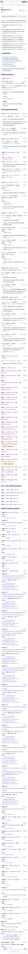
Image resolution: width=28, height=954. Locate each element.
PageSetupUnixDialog (9, 444)
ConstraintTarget (11, 382)
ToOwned (11, 865)
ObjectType (13, 268)
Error (6, 939)
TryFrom (14, 879)
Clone (8, 113)
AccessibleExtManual (9, 522)
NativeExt (12, 831)
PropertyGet (12, 849)
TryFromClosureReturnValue (12, 889)
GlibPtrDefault (7, 578)
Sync (7, 498)
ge (5, 343)
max (5, 227)
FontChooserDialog (8, 434)
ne (5, 285)
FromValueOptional (8, 931)
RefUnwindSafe (10, 493)
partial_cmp (8, 302)
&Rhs (3, 286)
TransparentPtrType (11, 876)
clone (6, 116)
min (5, 240)
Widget (11, 480)
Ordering (7, 217)
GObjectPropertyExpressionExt (13, 809)
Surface (12, 87)
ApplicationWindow (8, 399)
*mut (4, 635)
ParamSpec (9, 157)
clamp (6, 252)
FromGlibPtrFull (6, 588)
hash (5, 185)
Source (3, 11)
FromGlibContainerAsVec (11, 576)
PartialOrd (6, 299)
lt (5, 314)
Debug (8, 139)
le (5, 323)
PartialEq (5, 270)
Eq (6, 368)
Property (11, 843)
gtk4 (2, 7)
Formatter (5, 143)
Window (3, 477)
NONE (10, 81)
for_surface (11, 85)
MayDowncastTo (6, 944)
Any (9, 528)
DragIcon (4, 419)
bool (3, 274)
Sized (9, 204)
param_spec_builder (11, 175)
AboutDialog (5, 389)
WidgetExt (12, 907)
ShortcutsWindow (7, 472)
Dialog (3, 414)
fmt (5, 141)
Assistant (5, 404)
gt (5, 334)
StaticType (10, 356)
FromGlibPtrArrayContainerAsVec (14, 686)
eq (5, 273)
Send (7, 495)
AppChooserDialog (7, 394)
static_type (8, 361)
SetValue (9, 161)
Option (4, 83)
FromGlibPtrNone (6, 585)
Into (12, 817)
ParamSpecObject (7, 159)
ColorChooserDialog (8, 409)
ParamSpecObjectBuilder (11, 171)
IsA (7, 87)
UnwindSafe (9, 504)
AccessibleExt (13, 512)
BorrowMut (12, 541)
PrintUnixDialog (7, 461)
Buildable (12, 375)
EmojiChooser (6, 424)
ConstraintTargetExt (9, 923)
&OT (18, 273)
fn (15, 169)
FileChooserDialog (8, 429)
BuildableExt (13, 549)
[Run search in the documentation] (14, 5)
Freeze (7, 490)
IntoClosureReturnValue (11, 825)
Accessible (13, 371)
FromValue (13, 895)
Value (10, 828)
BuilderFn (9, 169)
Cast (10, 557)
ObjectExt (12, 837)
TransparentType (14, 871)
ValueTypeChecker (10, 936)
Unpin (7, 501)
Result (17, 143)
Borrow (10, 534)
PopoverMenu (5, 456)
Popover (4, 451)
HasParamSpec (11, 152)
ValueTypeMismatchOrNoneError (9, 938)
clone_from (8, 128)
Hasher (8, 190)
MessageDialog (6, 439)
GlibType (19, 578)
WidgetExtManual (14, 913)
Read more (6, 134)
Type (18, 361)
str (19, 169)
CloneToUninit (13, 563)
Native (24, 2)
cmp (5, 215)
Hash (7, 182)
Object (10, 814)
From (10, 571)
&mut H (4, 187)
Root (20, 467)
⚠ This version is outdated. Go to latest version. (16, 950)
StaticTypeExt (13, 857)
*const (5, 580)
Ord (7, 213)
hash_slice (8, 195)
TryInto (14, 899)
